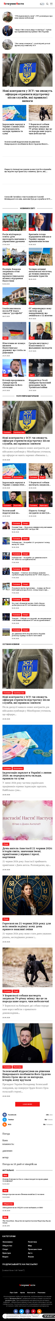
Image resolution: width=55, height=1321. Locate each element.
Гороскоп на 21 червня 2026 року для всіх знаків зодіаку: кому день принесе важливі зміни (26, 926)
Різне (6, 844)
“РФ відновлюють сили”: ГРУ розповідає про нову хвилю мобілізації (34, 17)
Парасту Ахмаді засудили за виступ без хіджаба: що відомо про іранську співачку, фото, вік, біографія (27, 171)
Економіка (18, 477)
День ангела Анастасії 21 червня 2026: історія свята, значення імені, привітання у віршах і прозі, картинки (27, 853)
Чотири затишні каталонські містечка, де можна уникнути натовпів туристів (40, 272)
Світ (5, 229)
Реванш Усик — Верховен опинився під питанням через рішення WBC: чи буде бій (32, 528)
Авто (30, 1253)
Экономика (7, 1242)
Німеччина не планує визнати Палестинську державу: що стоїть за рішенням (14, 348)
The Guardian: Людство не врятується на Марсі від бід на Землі (26, 1222)
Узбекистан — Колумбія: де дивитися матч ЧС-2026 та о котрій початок (29, 559)
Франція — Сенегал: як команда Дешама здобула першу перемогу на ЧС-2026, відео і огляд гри (30, 575)
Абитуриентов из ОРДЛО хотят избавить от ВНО (22, 1208)
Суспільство (19, 432)
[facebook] (27, 1115)
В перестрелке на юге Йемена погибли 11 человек (23, 1194)
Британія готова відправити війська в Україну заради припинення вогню (40, 238)
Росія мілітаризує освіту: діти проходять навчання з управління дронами (14, 238)
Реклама (41, 1292)
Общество (8, 1204)
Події (42, 477)
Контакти (31, 1292)
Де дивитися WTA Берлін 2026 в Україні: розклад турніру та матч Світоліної (28, 635)
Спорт (25, 523)
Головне (7, 432)
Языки (31, 1257)
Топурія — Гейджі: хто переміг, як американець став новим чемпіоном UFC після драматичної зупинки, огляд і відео (31, 620)
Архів (22, 1292)
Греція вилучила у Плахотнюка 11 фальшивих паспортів (40, 345)
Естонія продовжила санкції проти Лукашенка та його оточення (13, 384)
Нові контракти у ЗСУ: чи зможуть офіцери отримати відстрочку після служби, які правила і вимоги (27, 96)
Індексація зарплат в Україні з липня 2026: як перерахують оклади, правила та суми (13, 129)
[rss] (27, 1124)
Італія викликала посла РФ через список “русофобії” (12, 310)
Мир (5, 1175)
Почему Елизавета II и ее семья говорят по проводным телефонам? (25, 1180)
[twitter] (27, 1119)
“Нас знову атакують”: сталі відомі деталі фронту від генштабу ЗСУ (32, 44)
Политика (32, 1242)
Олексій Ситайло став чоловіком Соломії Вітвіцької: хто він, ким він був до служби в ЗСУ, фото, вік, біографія (27, 199)
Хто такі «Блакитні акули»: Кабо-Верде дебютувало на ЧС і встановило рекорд (28, 604)
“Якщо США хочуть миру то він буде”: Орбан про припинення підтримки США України (33, 31)
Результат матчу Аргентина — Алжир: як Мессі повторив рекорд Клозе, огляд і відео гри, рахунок (31, 590)
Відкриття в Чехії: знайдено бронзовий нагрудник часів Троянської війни (40, 384)
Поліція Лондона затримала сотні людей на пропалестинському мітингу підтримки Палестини (13, 275)
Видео (5, 1257)
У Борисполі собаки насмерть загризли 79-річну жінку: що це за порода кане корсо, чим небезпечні (40, 129)
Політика (17, 505)
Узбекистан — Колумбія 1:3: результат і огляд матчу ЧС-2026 (31, 543)
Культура (44, 505)
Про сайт (14, 1292)
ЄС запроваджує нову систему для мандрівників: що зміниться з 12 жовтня (40, 312)
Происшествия (35, 1249)
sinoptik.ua (31, 1164)
